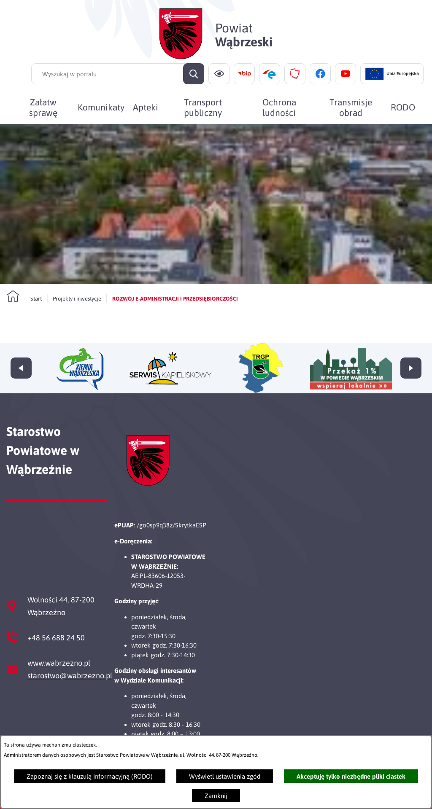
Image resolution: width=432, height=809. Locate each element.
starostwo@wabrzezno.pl (69, 675)
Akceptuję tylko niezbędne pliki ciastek (351, 776)
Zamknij (216, 795)
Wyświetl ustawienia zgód (224, 776)
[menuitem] (43, 107)
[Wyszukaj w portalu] (117, 73)
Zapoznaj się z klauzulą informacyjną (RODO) (90, 776)
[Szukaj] (193, 73)
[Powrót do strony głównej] (24, 307)
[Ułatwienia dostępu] (219, 73)
